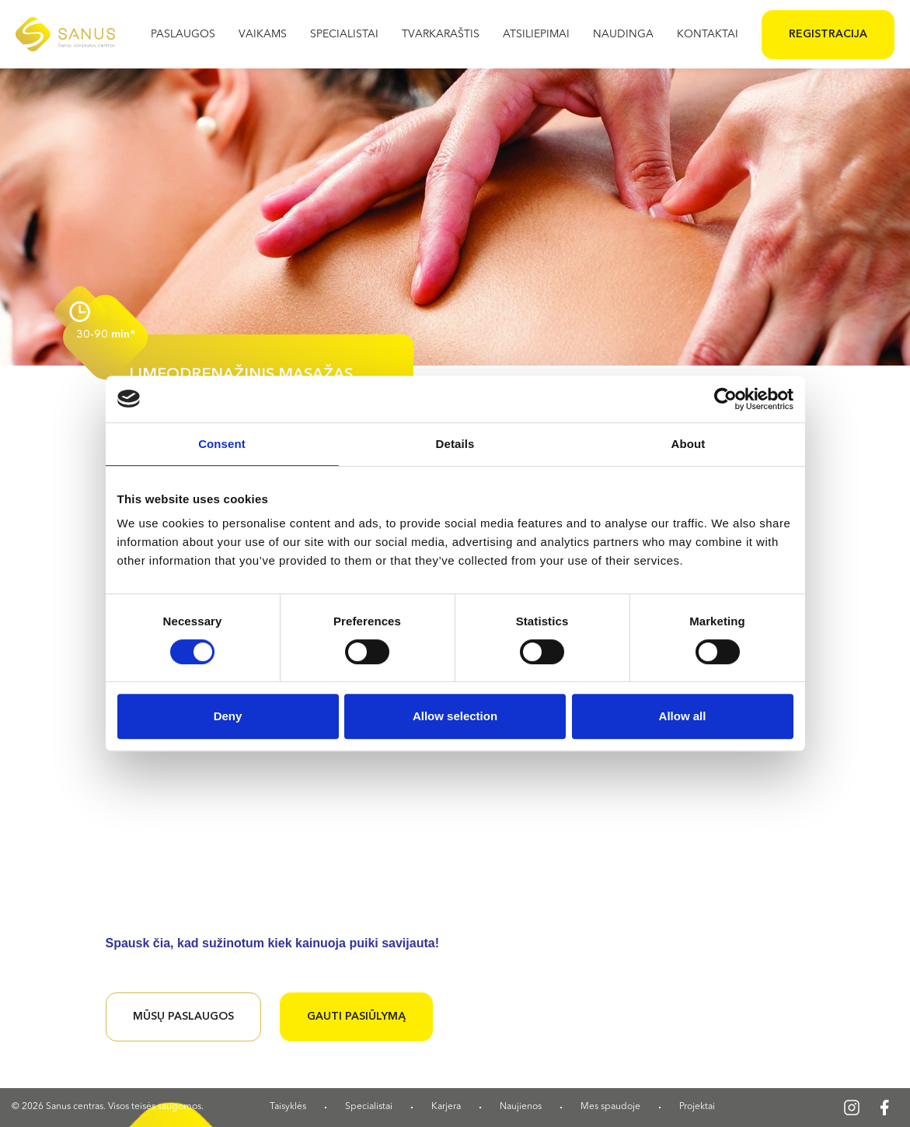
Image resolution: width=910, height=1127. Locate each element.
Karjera (446, 1106)
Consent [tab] (222, 443)
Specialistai (368, 1106)
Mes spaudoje (610, 1106)
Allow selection (455, 716)
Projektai (697, 1106)
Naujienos (521, 1106)
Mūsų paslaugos (183, 1016)
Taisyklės (288, 1106)
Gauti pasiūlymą (356, 1016)
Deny (228, 716)
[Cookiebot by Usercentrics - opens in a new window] (725, 399)
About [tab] (688, 443)
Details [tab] (455, 443)
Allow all (682, 716)
